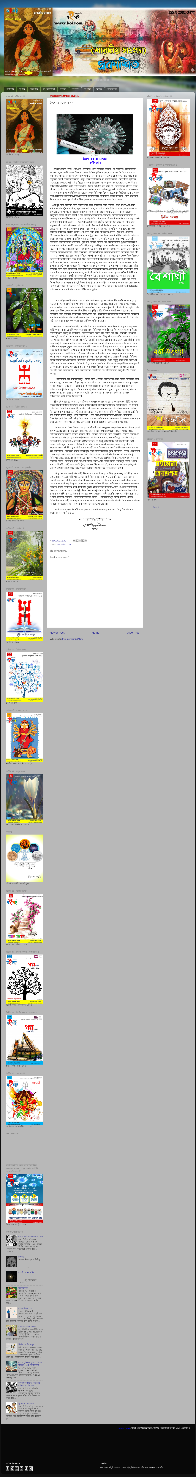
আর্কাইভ (99, 89)
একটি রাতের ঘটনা (26, 1272)
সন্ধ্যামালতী (23, 1288)
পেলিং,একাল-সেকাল (27, 1326)
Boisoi (156, 507)
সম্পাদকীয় (10, 89)
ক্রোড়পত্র (34, 89)
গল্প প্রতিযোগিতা (49, 89)
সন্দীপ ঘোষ (66, 544)
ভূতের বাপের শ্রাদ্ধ (26, 1403)
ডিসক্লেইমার (112, 89)
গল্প (58, 544)
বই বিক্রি (87, 89)
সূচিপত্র (22, 89)
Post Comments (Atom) (72, 639)
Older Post (133, 632)
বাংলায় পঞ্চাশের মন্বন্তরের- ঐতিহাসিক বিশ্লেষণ (29, 1384)
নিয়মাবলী (63, 89)
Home (95, 632)
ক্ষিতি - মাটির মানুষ (26, 1344)
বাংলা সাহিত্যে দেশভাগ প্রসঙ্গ (30, 1236)
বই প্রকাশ (75, 89)
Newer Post (57, 632)
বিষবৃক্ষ (21, 1257)
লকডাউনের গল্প (25, 1308)
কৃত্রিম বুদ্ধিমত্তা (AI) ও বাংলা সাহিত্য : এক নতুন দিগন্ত (30, 1363)
